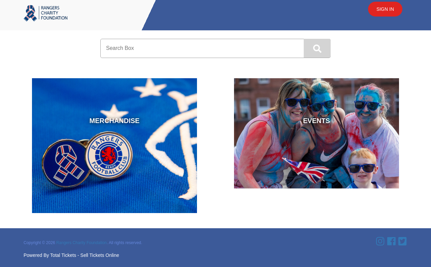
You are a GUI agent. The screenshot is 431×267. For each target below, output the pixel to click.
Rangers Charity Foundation (81, 242)
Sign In (385, 9)
